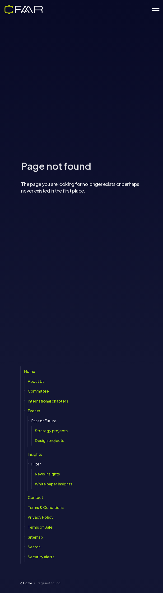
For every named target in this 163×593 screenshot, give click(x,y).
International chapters (48, 400)
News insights (47, 473)
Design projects (49, 440)
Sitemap (35, 537)
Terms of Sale (40, 527)
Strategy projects (51, 430)
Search (34, 546)
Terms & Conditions (46, 507)
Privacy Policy (40, 517)
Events (34, 410)
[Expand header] (156, 9)
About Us (36, 381)
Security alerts (41, 556)
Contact (35, 497)
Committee (38, 391)
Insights (35, 454)
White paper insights (53, 483)
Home (29, 371)
